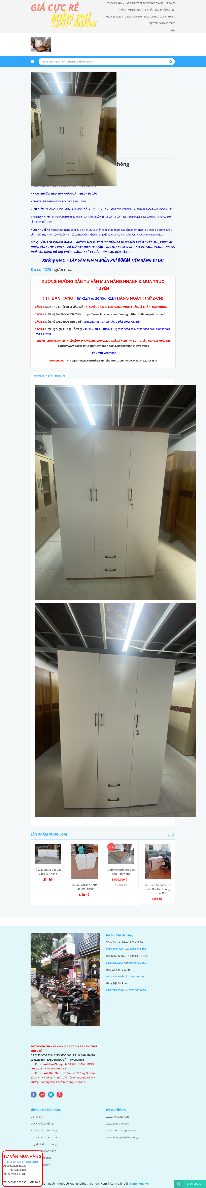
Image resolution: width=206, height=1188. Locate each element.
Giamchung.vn (139, 1183)
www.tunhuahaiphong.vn (121, 1130)
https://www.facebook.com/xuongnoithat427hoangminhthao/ (124, 314)
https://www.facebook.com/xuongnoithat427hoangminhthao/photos (103, 345)
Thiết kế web (158, 1183)
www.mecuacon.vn (117, 1116)
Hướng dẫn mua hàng (44, 1130)
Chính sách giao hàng (43, 1151)
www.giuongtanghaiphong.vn (123, 1137)
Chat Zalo (192, 1183)
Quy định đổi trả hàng (44, 1144)
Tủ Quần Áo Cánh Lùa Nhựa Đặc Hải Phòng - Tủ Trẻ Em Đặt (157, 889)
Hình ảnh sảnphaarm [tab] (49, 375)
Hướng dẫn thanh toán (44, 1137)
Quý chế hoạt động (42, 1123)
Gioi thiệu (36, 1116)
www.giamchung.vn (118, 1123)
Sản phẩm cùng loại (49, 834)
